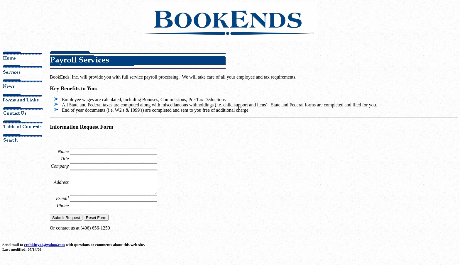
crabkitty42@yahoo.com (44, 249)
